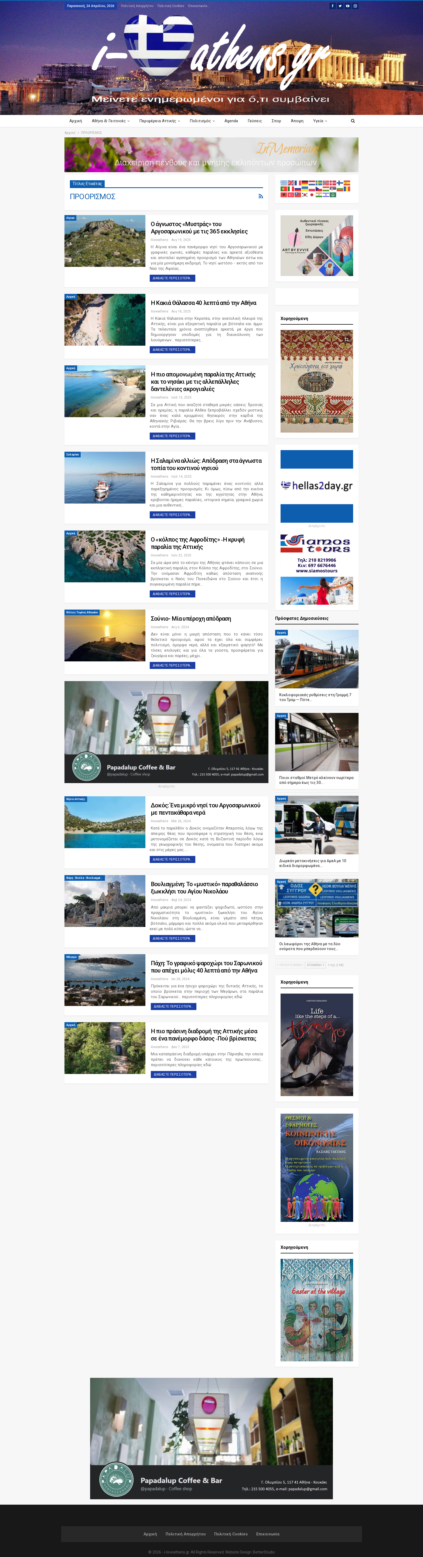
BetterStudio (264, 1552)
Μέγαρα (71, 957)
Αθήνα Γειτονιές (110, 120)
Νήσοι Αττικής (75, 799)
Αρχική (75, 120)
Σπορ (281, 120)
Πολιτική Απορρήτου (137, 6)
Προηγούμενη (289, 965)
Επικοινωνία (197, 6)
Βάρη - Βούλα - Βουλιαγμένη (85, 877)
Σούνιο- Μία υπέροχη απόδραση (191, 618)
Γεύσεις (259, 120)
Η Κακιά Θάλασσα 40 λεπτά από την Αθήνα (203, 303)
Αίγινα (70, 217)
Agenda (234, 120)
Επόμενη (315, 965)
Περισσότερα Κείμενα (316, 120)
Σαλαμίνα (72, 454)
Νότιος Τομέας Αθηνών (82, 612)
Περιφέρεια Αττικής (159, 120)
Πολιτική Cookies (171, 6)
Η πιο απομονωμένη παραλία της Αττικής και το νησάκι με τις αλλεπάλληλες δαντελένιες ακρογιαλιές (203, 381)
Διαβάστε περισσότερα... (172, 278)
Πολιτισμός (202, 120)
